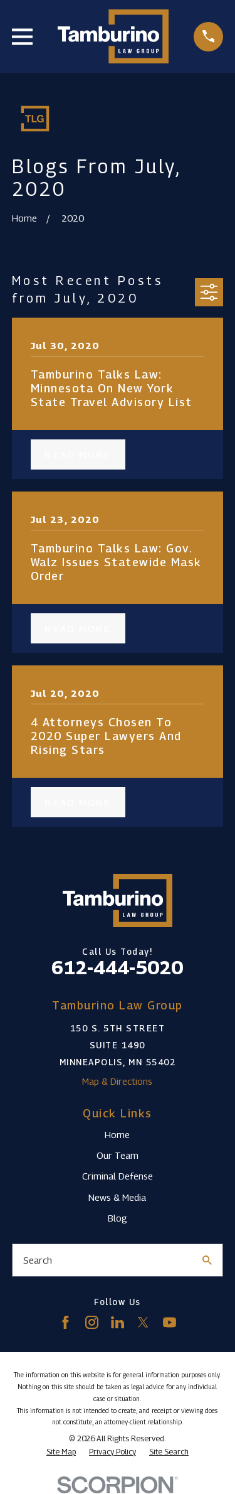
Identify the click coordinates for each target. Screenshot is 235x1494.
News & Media (117, 1197)
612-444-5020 (117, 967)
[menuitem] (61, 1452)
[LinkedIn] (117, 1322)
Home (117, 1134)
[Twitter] (143, 1322)
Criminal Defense (117, 1175)
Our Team (117, 1155)
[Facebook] (65, 1322)
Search (37, 1260)
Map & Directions (117, 1081)
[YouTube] (169, 1322)
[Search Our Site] (207, 1260)
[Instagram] (91, 1322)
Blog (117, 1217)
